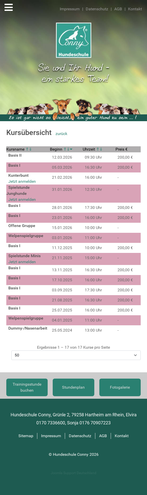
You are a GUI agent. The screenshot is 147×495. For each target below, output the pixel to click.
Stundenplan (73, 387)
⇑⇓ (28, 149)
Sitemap (25, 435)
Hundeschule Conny (71, 454)
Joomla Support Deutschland (73, 473)
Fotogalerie (120, 387)
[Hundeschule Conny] (73, 39)
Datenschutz (97, 9)
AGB (118, 9)
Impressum (70, 9)
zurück (61, 133)
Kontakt (135, 9)
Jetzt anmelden (22, 181)
